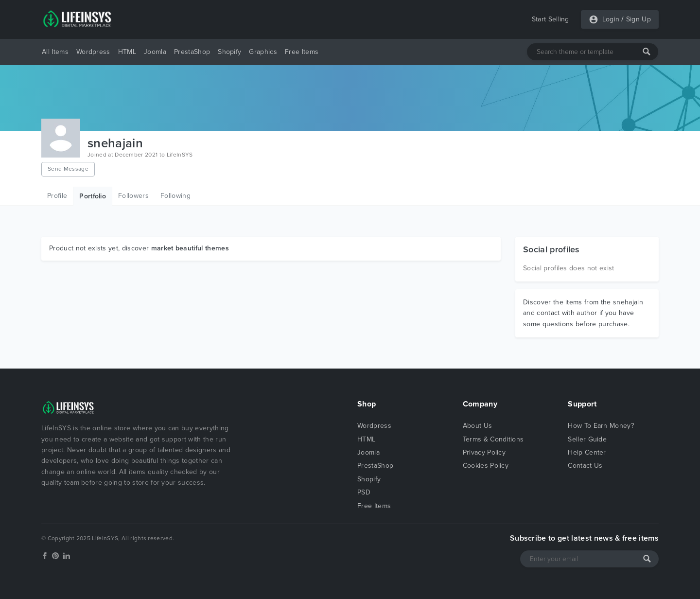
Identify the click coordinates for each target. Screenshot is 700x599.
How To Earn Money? (601, 426)
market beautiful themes (190, 248)
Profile (57, 196)
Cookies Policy (485, 465)
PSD (363, 492)
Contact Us (585, 465)
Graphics (263, 52)
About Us (477, 426)
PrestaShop (192, 52)
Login (611, 19)
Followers (133, 196)
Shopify (229, 52)
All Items (55, 52)
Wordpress (93, 52)
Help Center (587, 452)
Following (175, 196)
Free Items (301, 52)
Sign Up (638, 19)
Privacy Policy (484, 452)
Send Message (68, 168)
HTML (127, 52)
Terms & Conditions (493, 439)
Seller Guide (587, 439)
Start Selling (550, 19)
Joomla (155, 52)
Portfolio (92, 196)
